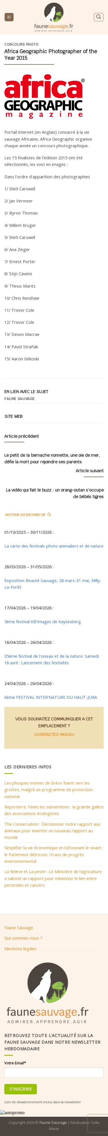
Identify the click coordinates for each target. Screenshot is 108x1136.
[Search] (98, 17)
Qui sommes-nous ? (23, 938)
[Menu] (9, 17)
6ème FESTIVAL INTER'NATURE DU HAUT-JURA (50, 697)
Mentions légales (20, 948)
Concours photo (21, 44)
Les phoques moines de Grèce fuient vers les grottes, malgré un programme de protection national (48, 789)
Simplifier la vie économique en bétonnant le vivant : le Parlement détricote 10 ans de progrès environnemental (53, 854)
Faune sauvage (19, 399)
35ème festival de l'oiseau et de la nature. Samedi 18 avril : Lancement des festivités (51, 659)
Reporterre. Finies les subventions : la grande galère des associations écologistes (54, 810)
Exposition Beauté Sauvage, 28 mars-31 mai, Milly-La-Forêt (52, 583)
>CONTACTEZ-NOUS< (54, 734)
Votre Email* (15, 1063)
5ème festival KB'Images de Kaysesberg (42, 621)
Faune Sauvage (18, 927)
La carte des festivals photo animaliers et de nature (53, 546)
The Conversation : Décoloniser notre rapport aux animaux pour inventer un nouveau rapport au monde (52, 830)
